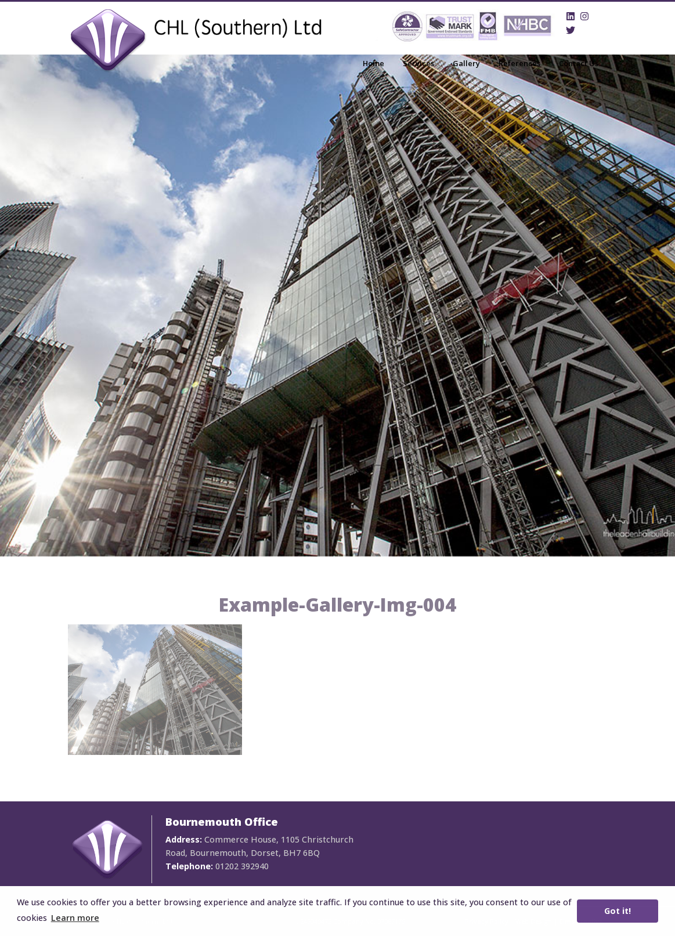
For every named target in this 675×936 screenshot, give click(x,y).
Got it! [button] (617, 910)
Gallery (466, 63)
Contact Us (578, 63)
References (519, 63)
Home (373, 63)
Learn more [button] (75, 917)
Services (418, 63)
